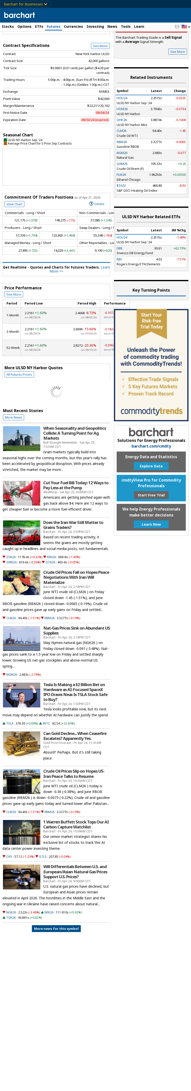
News (112, 26)
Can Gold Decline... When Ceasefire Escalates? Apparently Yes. (74, 764)
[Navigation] (45, 43)
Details (96, 232)
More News (13, 446)
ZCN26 (50, 591)
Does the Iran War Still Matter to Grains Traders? (73, 553)
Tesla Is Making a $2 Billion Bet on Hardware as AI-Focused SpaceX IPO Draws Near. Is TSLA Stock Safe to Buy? (75, 721)
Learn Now (151, 552)
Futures (53, 26)
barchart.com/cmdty (151, 474)
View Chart (14, 232)
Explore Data (151, 494)
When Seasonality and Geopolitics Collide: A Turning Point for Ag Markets (74, 461)
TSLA (9, 752)
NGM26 (11, 703)
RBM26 (49, 646)
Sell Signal (151, 57)
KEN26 (51, 585)
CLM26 (11, 646)
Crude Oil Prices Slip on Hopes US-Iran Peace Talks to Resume (73, 802)
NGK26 (11, 941)
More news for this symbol (56, 957)
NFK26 (49, 941)
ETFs (39, 26)
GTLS (43, 885)
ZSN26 (11, 585)
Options (24, 26)
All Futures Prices (19, 403)
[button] (186, 27)
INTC (46, 752)
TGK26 (11, 946)
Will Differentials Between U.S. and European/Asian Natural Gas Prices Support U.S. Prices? (75, 900)
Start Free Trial (151, 523)
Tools (126, 26)
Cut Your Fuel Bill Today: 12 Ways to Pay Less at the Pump (75, 514)
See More (100, 74)
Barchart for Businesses (25, 4)
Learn (139, 26)
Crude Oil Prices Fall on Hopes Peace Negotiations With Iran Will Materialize (76, 605)
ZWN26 (11, 591)
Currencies (73, 26)
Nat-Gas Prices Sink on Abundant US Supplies (76, 659)
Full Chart (98, 57)
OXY (9, 885)
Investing (95, 26)
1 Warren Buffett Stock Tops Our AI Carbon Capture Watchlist (76, 853)
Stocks (8, 26)
